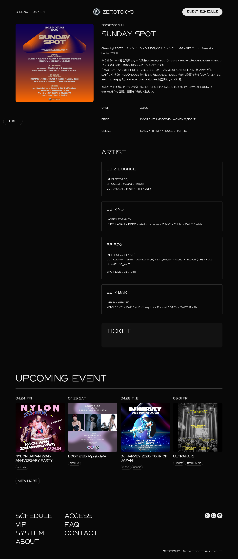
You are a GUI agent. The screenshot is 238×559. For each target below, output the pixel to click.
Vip (21, 524)
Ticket (13, 121)
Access (79, 516)
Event (202, 11)
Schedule (34, 516)
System (30, 533)
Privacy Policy (171, 551)
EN (42, 12)
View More (27, 481)
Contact (81, 533)
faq (72, 524)
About (27, 541)
